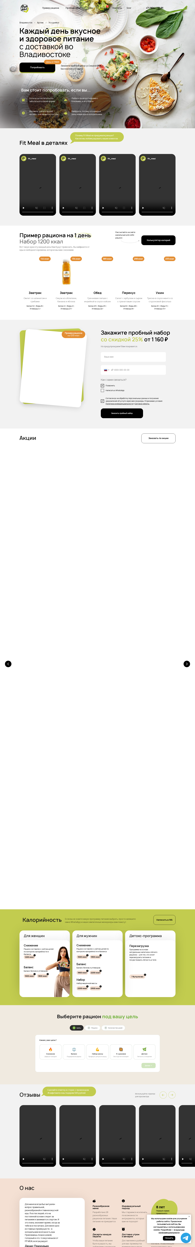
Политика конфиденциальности (119, 404)
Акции (103, 8)
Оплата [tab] (87, 984)
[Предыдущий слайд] (8, 479)
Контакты (117, 8)
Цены (90, 8)
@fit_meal (97, 879)
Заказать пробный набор (122, 413)
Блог (129, 8)
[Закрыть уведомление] (189, 1216)
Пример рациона (50, 8)
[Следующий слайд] (187, 479)
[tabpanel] (97, 1022)
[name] (133, 357)
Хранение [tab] (129, 984)
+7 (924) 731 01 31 (163, 1205)
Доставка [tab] (108, 984)
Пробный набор (73, 8)
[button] (158, 240)
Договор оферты (142, 404)
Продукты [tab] (65, 984)
